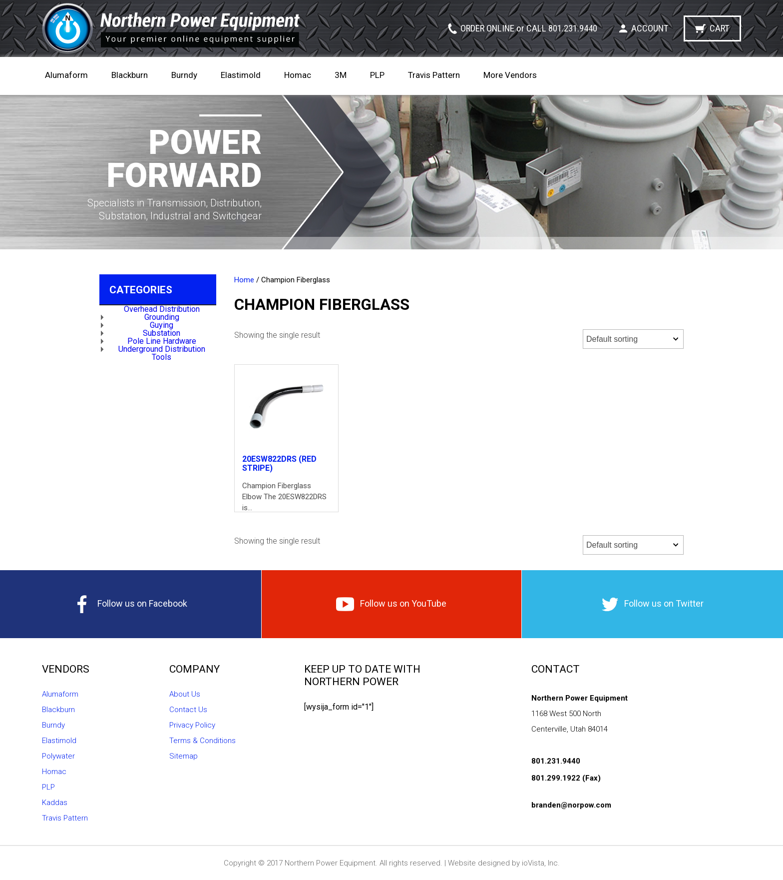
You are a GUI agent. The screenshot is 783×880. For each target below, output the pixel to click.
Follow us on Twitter (653, 604)
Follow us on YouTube (391, 604)
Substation (161, 333)
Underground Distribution (161, 349)
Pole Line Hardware (161, 341)
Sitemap (183, 756)
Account (650, 28)
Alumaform (66, 75)
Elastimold (241, 75)
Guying (161, 325)
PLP (377, 75)
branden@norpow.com (571, 805)
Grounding (161, 317)
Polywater (58, 756)
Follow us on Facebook (130, 604)
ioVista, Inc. (541, 863)
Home (244, 279)
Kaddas (54, 802)
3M (341, 75)
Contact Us (188, 709)
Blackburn (129, 75)
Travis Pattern (434, 75)
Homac (297, 75)
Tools (161, 357)
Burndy (184, 75)
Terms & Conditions (202, 740)
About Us (184, 694)
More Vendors (510, 75)
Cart (720, 28)
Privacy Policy (192, 725)
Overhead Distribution (162, 309)
